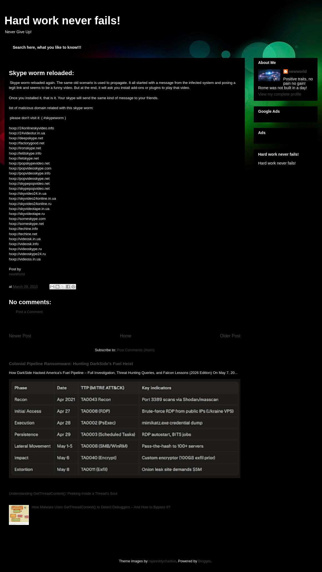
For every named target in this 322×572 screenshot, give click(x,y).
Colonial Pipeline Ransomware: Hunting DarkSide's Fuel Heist (71, 363)
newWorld (17, 274)
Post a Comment (29, 312)
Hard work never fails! (62, 20)
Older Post (230, 336)
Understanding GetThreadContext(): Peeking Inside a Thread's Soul (63, 493)
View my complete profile (279, 94)
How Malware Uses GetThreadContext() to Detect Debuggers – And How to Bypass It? (101, 507)
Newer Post (20, 336)
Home (126, 336)
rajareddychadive (162, 561)
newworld (298, 71)
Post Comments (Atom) (135, 350)
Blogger (204, 561)
